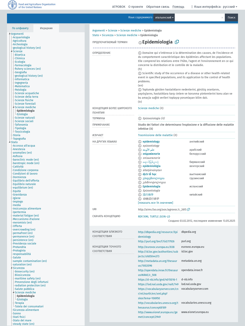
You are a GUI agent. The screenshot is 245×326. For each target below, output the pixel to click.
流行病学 (148, 194)
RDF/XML (143, 216)
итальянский (163, 17)
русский (229, 7)
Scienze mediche (130, 30)
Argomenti (98, 30)
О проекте (135, 7)
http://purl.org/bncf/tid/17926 (156, 241)
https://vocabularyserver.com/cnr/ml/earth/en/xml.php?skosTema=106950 (158, 293)
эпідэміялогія (151, 154)
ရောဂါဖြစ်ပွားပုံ (151, 162)
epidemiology (151, 141)
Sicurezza (108, 35)
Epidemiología (151, 186)
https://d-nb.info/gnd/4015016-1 (157, 279)
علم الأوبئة (149, 149)
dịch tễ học (149, 174)
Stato (95, 35)
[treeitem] (19, 34)
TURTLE (154, 216)
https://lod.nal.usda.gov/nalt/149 (158, 284)
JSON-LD (165, 216)
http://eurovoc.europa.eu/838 (156, 247)
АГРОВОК (118, 7)
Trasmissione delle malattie (155, 135)
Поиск (231, 17)
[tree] (46, 179)
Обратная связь (157, 7)
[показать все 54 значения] (155, 202)
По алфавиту (20, 28)
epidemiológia (152, 166)
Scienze (112, 30)
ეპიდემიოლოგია (153, 178)
